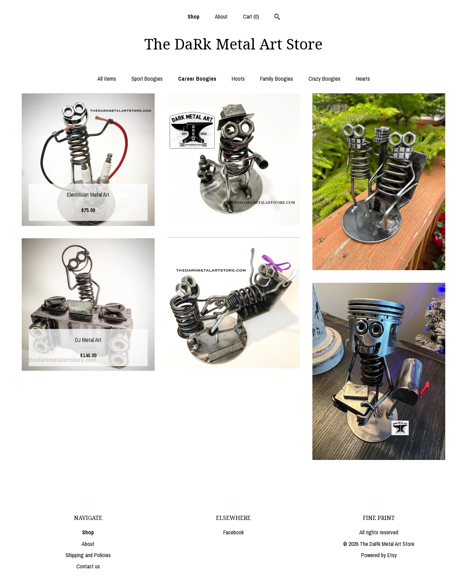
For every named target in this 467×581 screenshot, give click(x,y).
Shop (193, 16)
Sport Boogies (147, 78)
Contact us (88, 566)
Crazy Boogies (324, 78)
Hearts (363, 78)
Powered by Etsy (379, 555)
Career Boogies (197, 78)
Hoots (238, 78)
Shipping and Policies (88, 555)
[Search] (277, 17)
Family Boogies (276, 78)
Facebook (233, 532)
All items (106, 78)
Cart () (251, 16)
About (221, 16)
